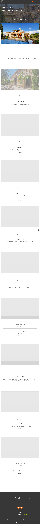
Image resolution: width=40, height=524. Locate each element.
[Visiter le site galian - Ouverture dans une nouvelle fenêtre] (15, 515)
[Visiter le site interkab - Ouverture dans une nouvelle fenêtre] (22, 514)
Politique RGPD (28, 519)
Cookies (32, 519)
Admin (22, 519)
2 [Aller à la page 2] (17, 486)
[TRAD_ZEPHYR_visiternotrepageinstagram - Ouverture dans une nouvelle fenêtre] (21, 508)
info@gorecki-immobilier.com (20, 497)
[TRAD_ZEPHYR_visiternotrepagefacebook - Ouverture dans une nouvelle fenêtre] (18, 508)
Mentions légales (18, 519)
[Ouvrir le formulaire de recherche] (32, 2)
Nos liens (24, 519)
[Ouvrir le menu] (38, 2)
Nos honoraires (9, 519)
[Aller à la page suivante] (28, 487)
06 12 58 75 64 (20, 496)
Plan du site (13, 519)
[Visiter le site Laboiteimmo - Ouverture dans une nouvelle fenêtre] (20, 521)
